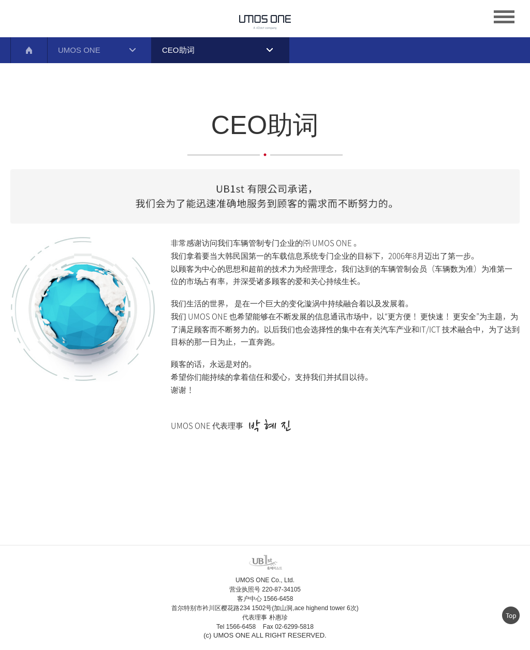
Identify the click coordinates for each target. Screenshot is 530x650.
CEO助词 (178, 50)
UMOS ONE (79, 50)
